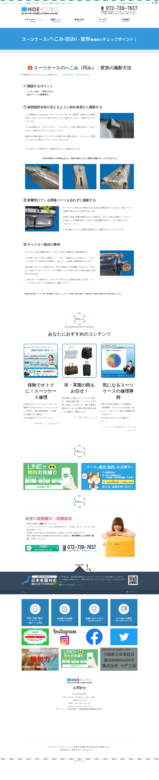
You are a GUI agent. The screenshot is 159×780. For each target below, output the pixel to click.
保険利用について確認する (46, 423)
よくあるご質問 (144, 3)
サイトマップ (131, 592)
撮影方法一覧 (70, 224)
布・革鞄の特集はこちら (85, 417)
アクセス (63, 709)
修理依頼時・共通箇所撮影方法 (77, 75)
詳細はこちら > (76, 585)
